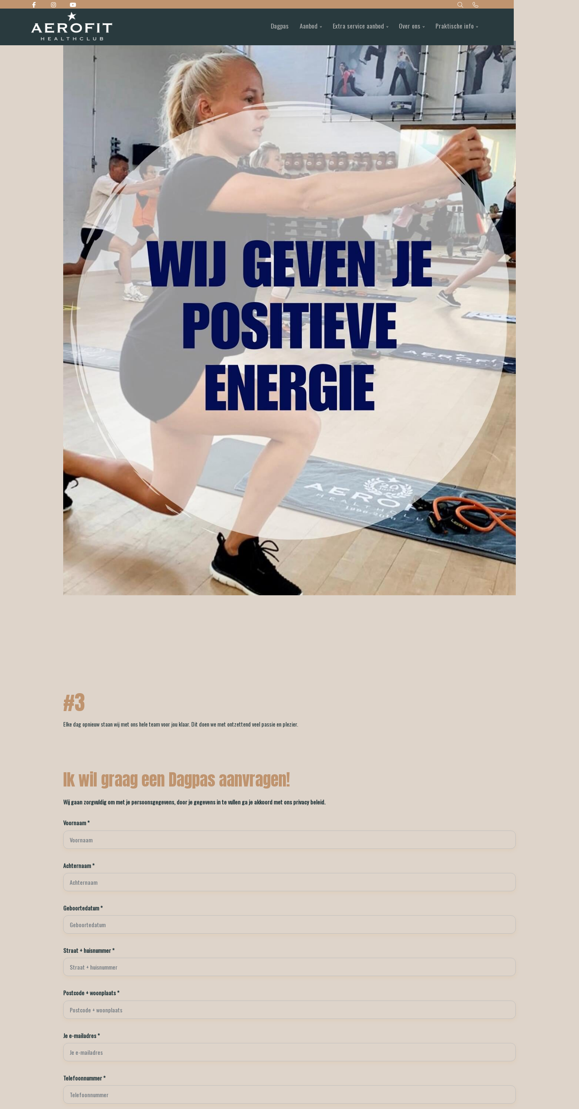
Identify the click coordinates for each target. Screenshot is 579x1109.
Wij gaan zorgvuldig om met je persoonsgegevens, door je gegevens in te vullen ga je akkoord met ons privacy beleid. (186, 802)
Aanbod (336, 27)
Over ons (440, 27)
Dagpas (305, 27)
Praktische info (486, 27)
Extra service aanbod (387, 27)
